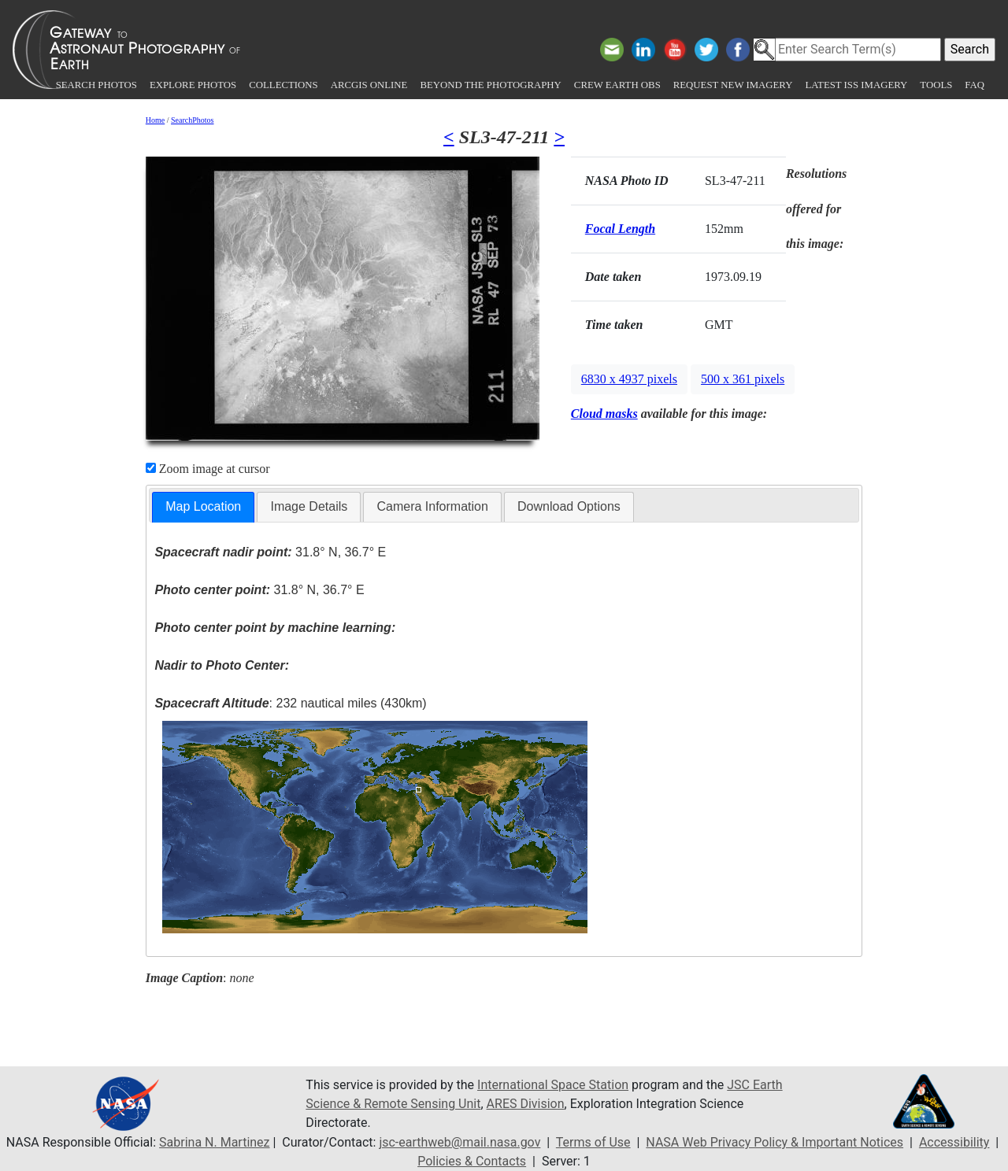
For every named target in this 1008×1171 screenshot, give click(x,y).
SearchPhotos (192, 120)
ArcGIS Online (369, 85)
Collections (283, 85)
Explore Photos (193, 85)
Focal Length (620, 228)
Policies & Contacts (471, 1161)
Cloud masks (604, 413)
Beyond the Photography (490, 85)
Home (155, 120)
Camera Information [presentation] (431, 506)
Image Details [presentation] (308, 506)
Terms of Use (593, 1142)
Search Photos (96, 85)
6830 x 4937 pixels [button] (629, 379)
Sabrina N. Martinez (214, 1142)
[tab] (203, 507)
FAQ (974, 85)
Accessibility (954, 1142)
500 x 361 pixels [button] (742, 379)
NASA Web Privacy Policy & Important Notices (774, 1142)
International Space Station (552, 1084)
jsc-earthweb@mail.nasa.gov (459, 1142)
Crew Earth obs (617, 85)
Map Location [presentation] (203, 506)
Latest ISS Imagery (856, 85)
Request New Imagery (733, 85)
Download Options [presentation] (569, 506)
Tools (936, 85)
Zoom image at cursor (208, 468)
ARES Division (526, 1103)
